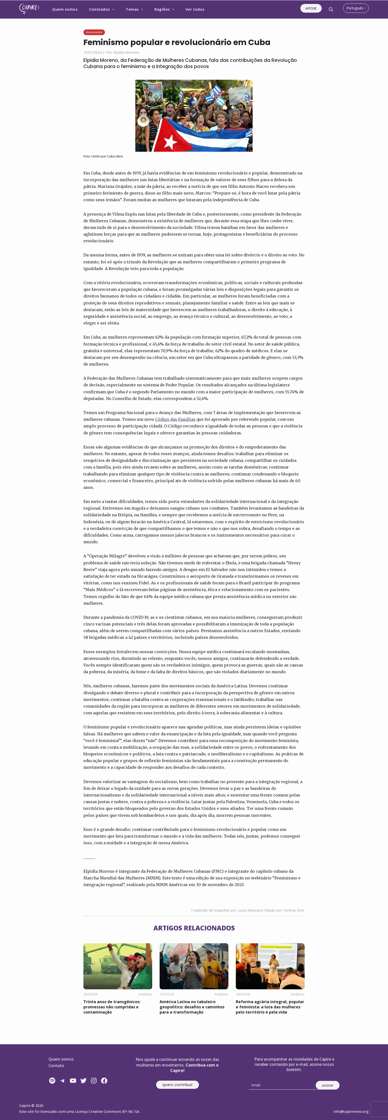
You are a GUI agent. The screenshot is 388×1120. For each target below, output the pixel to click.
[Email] (284, 1085)
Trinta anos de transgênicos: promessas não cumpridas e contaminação (111, 1007)
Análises (145, 994)
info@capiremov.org (351, 1111)
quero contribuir (177, 1084)
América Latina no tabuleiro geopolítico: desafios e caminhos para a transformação (192, 1007)
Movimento (94, 32)
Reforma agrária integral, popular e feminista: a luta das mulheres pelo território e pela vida (270, 1007)
